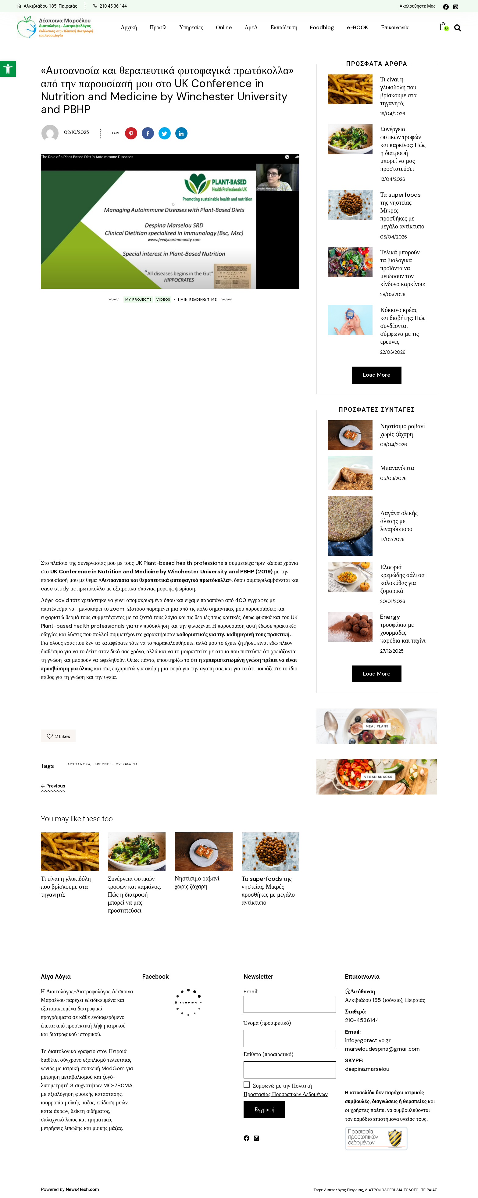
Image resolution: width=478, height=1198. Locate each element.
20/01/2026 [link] (392, 601)
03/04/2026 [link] (393, 237)
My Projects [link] (138, 299)
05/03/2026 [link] (393, 478)
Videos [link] (163, 299)
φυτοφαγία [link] (127, 764)
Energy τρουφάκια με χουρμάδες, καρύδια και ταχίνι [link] (403, 628)
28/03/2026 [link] (392, 295)
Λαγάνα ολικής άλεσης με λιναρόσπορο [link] (398, 521)
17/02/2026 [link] (392, 539)
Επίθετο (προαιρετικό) (268, 1054)
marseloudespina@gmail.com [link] (382, 1049)
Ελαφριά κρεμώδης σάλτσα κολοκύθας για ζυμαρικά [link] (402, 579)
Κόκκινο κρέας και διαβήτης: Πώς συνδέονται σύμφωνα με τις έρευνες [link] (402, 326)
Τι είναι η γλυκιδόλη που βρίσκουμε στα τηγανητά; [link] (66, 886)
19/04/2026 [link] (392, 114)
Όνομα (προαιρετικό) (267, 1023)
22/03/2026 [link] (392, 352)
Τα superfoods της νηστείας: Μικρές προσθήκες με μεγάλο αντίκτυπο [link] (268, 890)
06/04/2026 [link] (393, 445)
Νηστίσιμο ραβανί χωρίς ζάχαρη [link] (197, 882)
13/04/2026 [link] (392, 179)
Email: (290, 1000)
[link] (8, 69)
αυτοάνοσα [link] (79, 764)
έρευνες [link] (103, 764)
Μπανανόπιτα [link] (397, 468)
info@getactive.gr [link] (368, 1040)
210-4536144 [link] (362, 1020)
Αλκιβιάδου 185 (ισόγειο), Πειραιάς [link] (385, 1000)
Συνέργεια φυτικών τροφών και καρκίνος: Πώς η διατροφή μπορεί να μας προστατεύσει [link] (134, 894)
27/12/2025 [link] (392, 651)
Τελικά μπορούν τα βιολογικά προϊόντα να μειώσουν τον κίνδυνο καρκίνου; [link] (402, 268)
